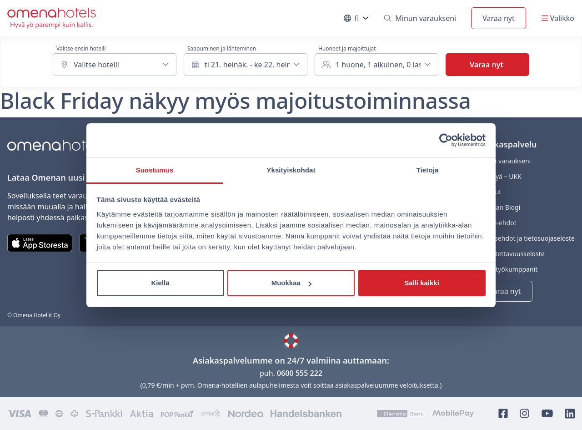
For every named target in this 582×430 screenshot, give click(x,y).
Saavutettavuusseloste (511, 253)
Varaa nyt (498, 18)
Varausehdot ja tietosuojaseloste (526, 238)
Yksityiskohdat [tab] (290, 170)
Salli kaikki (421, 283)
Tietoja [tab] (427, 170)
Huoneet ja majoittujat (347, 48)
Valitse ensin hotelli (80, 48)
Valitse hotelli (96, 65)
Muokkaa (291, 283)
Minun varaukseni (420, 18)
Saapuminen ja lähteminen (221, 48)
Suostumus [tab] (155, 170)
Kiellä (160, 283)
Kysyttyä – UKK (499, 176)
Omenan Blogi (498, 207)
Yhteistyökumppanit (507, 269)
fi (357, 20)
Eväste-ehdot (497, 222)
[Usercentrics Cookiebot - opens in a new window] (446, 140)
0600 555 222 (299, 373)
